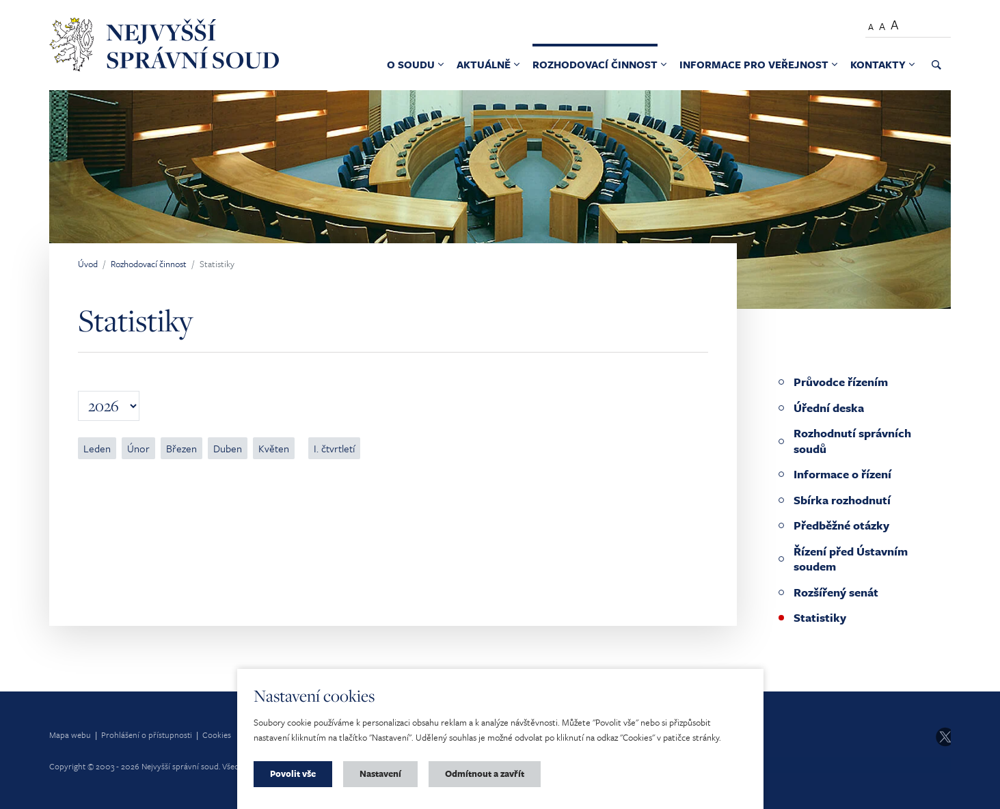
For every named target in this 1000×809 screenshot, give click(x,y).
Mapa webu (70, 734)
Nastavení (380, 773)
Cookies (216, 734)
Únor (138, 448)
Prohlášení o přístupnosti (146, 734)
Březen (181, 448)
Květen (273, 448)
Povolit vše (293, 773)
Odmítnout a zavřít (484, 773)
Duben (227, 448)
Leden (97, 448)
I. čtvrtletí (334, 448)
